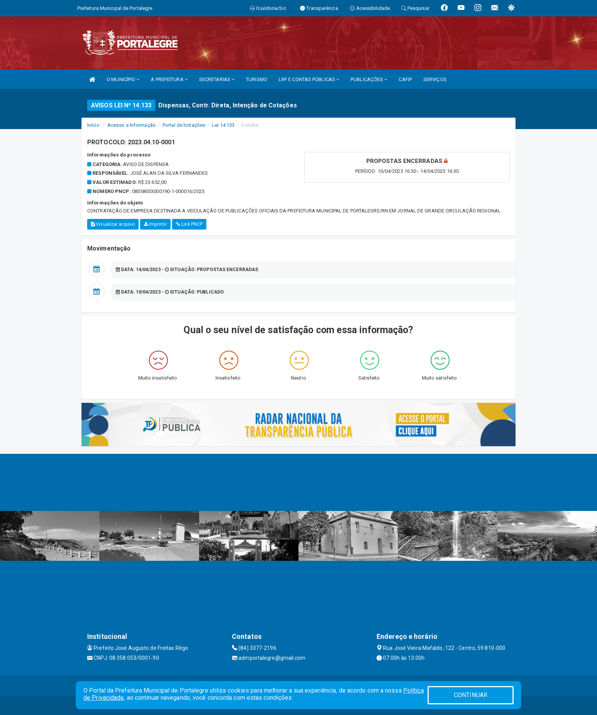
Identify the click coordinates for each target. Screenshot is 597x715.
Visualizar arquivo (113, 224)
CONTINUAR (470, 695)
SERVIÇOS (435, 79)
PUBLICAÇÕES (369, 79)
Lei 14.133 (223, 125)
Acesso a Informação (131, 125)
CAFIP (405, 79)
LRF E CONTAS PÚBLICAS (309, 79)
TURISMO (256, 79)
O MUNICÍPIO (123, 79)
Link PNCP (189, 224)
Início (93, 125)
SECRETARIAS (217, 79)
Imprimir (155, 224)
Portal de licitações (184, 125)
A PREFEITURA (169, 79)
